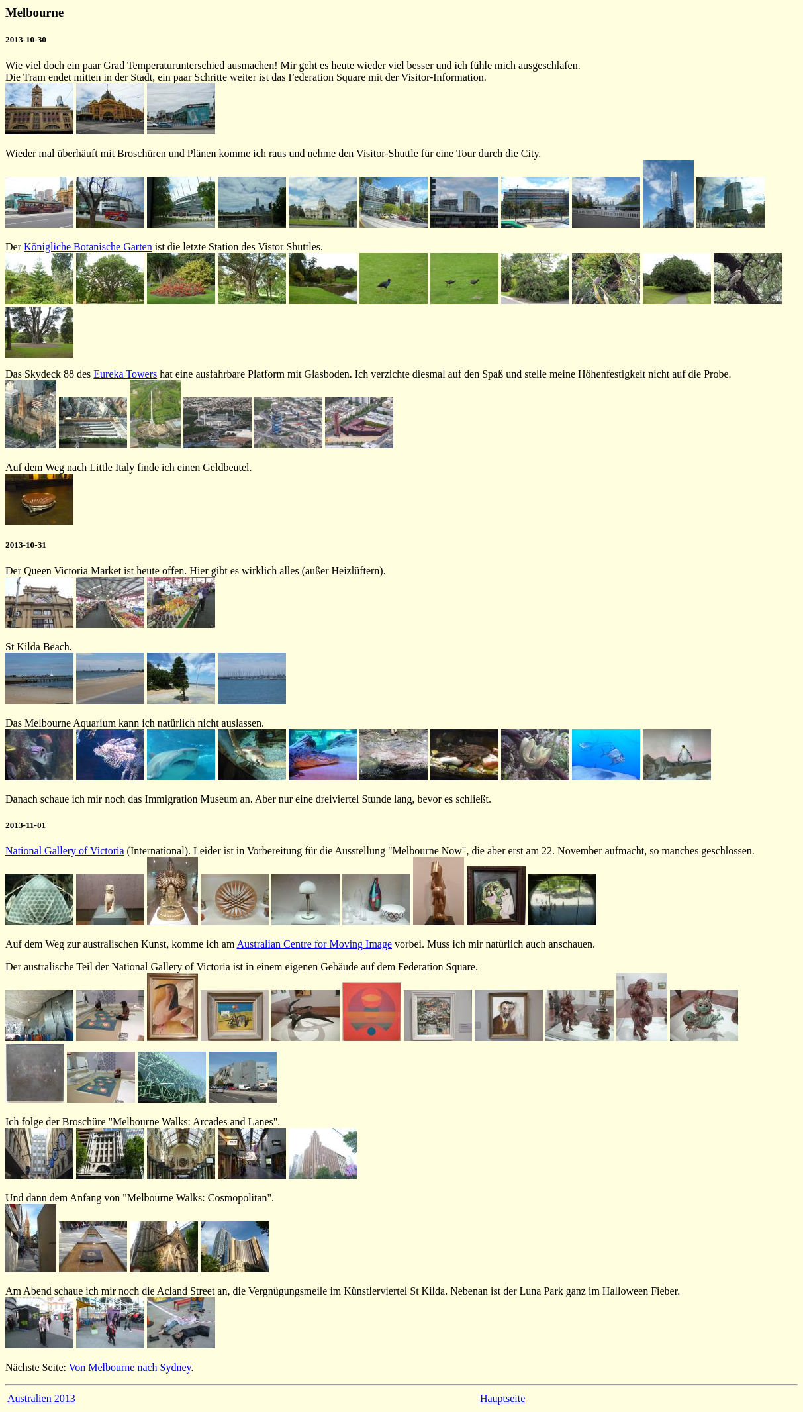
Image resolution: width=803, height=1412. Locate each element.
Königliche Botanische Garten (88, 246)
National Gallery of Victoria (64, 850)
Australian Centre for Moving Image (314, 944)
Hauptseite (502, 1398)
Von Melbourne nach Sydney (130, 1367)
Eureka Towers (125, 373)
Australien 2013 (41, 1398)
